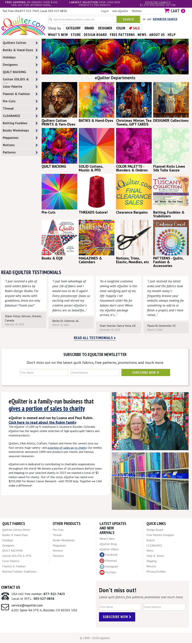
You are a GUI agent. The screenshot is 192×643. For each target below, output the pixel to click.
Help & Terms (155, 556)
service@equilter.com (27, 605)
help (172, 35)
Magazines (20, 137)
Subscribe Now (145, 372)
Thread (20, 108)
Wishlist (137, 11)
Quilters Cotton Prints (20, 43)
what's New (58, 35)
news (142, 35)
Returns (151, 566)
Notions (20, 145)
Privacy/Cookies (156, 571)
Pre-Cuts (20, 101)
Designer (105, 28)
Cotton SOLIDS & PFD (20, 80)
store (76, 35)
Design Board (154, 530)
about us (157, 35)
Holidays (20, 57)
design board (95, 35)
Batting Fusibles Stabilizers (20, 124)
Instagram (109, 566)
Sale (136, 28)
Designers (20, 64)
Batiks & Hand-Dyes (20, 50)
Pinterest (108, 560)
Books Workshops (20, 130)
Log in (105, 11)
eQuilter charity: (158, 2)
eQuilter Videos (109, 549)
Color (120, 28)
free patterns (122, 35)
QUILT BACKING (20, 72)
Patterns (20, 152)
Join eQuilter (120, 11)
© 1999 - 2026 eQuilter (95, 638)
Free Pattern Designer (160, 535)
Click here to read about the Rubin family (42, 422)
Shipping (151, 561)
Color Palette (20, 86)
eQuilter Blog (108, 544)
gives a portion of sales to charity (47, 408)
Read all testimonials (95, 337)
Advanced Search (165, 19)
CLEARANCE (20, 116)
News (150, 550)
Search (128, 19)
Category (73, 28)
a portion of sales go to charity (67, 447)
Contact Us (10, 587)
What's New (107, 539)
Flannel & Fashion (20, 94)
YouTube (108, 572)
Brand (89, 28)
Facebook (108, 554)
